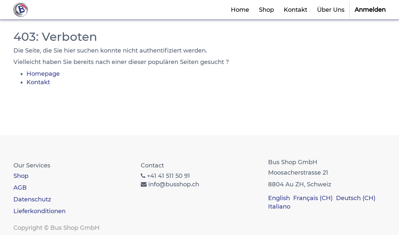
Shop (20, 176)
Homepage (43, 73)
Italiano (279, 206)
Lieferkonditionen (39, 211)
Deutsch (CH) (355, 198)
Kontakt (38, 82)
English (279, 198)
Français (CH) (313, 198)
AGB (20, 187)
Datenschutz (32, 199)
